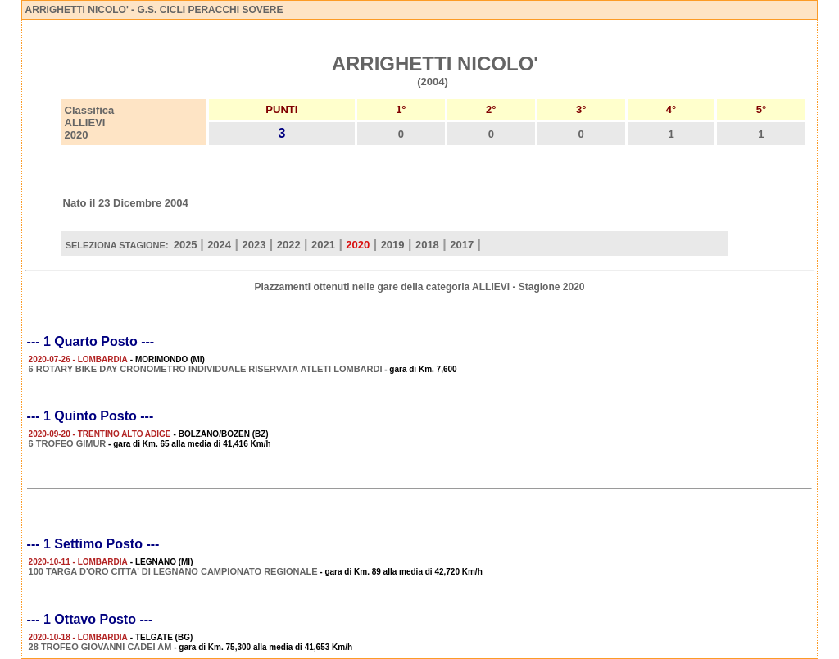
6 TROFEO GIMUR (68, 443)
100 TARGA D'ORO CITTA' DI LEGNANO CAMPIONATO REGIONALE (173, 571)
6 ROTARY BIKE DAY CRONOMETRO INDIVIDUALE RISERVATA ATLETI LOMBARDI (206, 369)
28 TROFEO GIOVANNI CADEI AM (100, 647)
